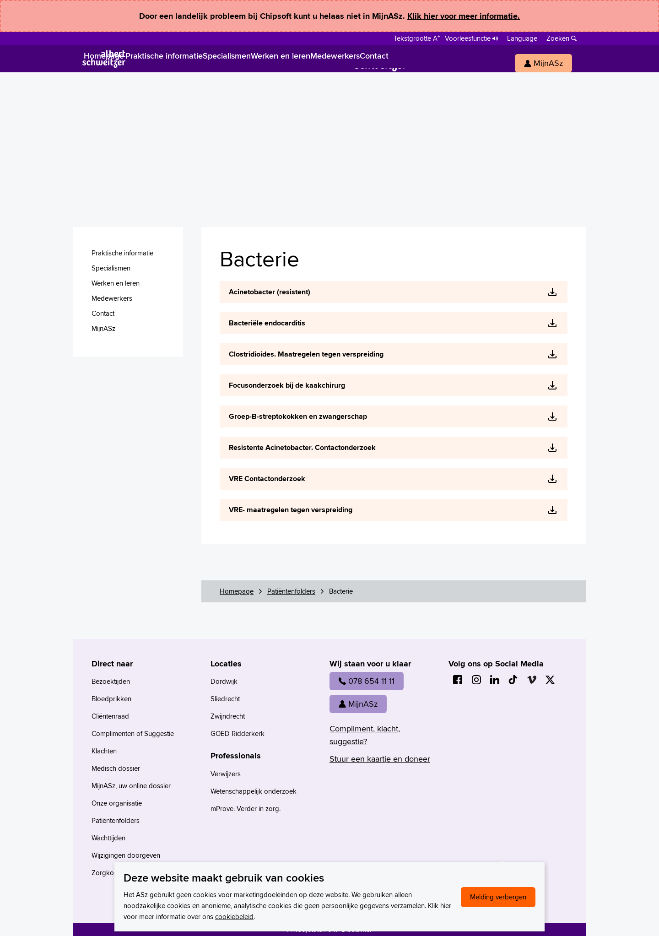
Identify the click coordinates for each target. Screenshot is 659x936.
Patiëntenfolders (291, 591)
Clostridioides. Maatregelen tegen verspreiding (306, 354)
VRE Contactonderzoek (267, 478)
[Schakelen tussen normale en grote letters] (417, 37)
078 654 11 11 (366, 681)
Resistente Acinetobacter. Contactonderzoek (302, 447)
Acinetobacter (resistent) (269, 292)
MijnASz (358, 703)
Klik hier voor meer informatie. (463, 16)
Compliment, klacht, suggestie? (365, 735)
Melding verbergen (498, 897)
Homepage (237, 591)
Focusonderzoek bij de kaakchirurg (287, 385)
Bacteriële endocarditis (267, 323)
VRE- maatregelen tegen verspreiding (290, 509)
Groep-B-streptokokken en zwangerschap (298, 416)
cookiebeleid (234, 916)
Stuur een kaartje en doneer (380, 758)
